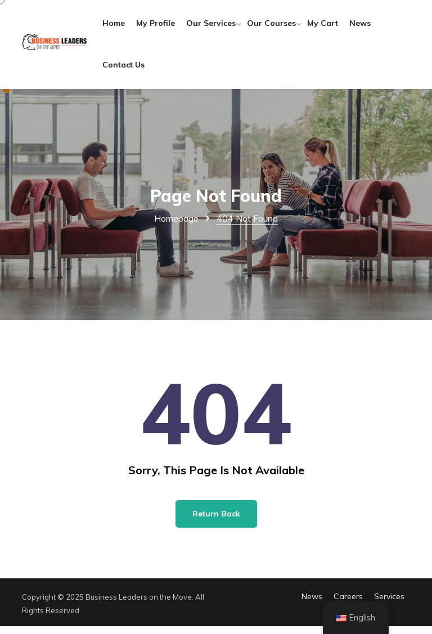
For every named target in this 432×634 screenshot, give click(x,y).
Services (389, 604)
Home (123, 27)
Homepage (176, 226)
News (122, 69)
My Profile (165, 27)
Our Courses (280, 27)
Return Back (216, 521)
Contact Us (166, 69)
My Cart (332, 27)
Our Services (220, 27)
